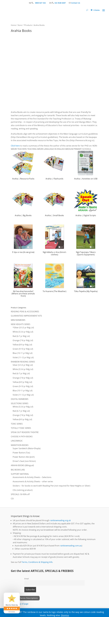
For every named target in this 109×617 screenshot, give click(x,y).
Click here (15, 145)
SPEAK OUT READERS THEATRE (25, 432)
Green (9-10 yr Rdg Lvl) (23, 349)
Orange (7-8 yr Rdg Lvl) (23, 340)
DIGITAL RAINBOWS (19, 399)
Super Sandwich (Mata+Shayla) (27, 448)
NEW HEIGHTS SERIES (20, 324)
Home (13, 25)
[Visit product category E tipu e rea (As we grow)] (23, 239)
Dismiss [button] (65, 615)
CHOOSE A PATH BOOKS (22, 436)
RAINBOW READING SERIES (23, 361)
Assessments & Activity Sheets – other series (33, 481)
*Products (28, 25)
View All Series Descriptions (25, 598)
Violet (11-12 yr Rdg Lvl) (23, 357)
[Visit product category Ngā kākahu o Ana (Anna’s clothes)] (54, 240)
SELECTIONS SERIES (19, 403)
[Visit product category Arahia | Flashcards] (54, 166)
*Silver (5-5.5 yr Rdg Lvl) (23, 327)
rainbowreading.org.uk (60, 520)
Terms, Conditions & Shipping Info (37, 562)
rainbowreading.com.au (71, 545)
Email (26, 578)
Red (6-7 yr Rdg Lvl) (21, 336)
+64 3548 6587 (60, 3)
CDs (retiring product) (23, 490)
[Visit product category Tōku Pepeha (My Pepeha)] (85, 278)
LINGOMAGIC (17, 440)
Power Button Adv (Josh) (24, 457)
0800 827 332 (40, 3)
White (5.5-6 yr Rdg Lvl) (23, 331)
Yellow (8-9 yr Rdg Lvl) (22, 344)
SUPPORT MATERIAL (20, 474)
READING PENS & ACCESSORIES (25, 311)
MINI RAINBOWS (18, 320)
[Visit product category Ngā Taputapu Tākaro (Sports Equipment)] (85, 240)
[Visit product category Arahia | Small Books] (54, 202)
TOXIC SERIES (17, 423)
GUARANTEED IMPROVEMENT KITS (26, 315)
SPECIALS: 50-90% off (20, 494)
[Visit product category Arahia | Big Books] (23, 202)
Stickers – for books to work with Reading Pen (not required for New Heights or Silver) (51, 485)
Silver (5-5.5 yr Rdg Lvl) (23, 365)
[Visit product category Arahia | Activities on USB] (85, 166)
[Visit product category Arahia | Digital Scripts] (85, 202)
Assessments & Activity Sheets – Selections (32, 477)
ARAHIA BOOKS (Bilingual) (22, 465)
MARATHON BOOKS (19, 445)
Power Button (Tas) (21, 452)
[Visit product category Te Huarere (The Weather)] (54, 278)
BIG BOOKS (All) (18, 469)
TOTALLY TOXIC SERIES (21, 428)
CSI (12, 498)
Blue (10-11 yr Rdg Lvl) (22, 353)
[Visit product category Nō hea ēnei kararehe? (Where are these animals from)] (23, 280)
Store (20, 25)
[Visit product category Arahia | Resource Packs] (23, 166)
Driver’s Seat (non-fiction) (24, 461)
